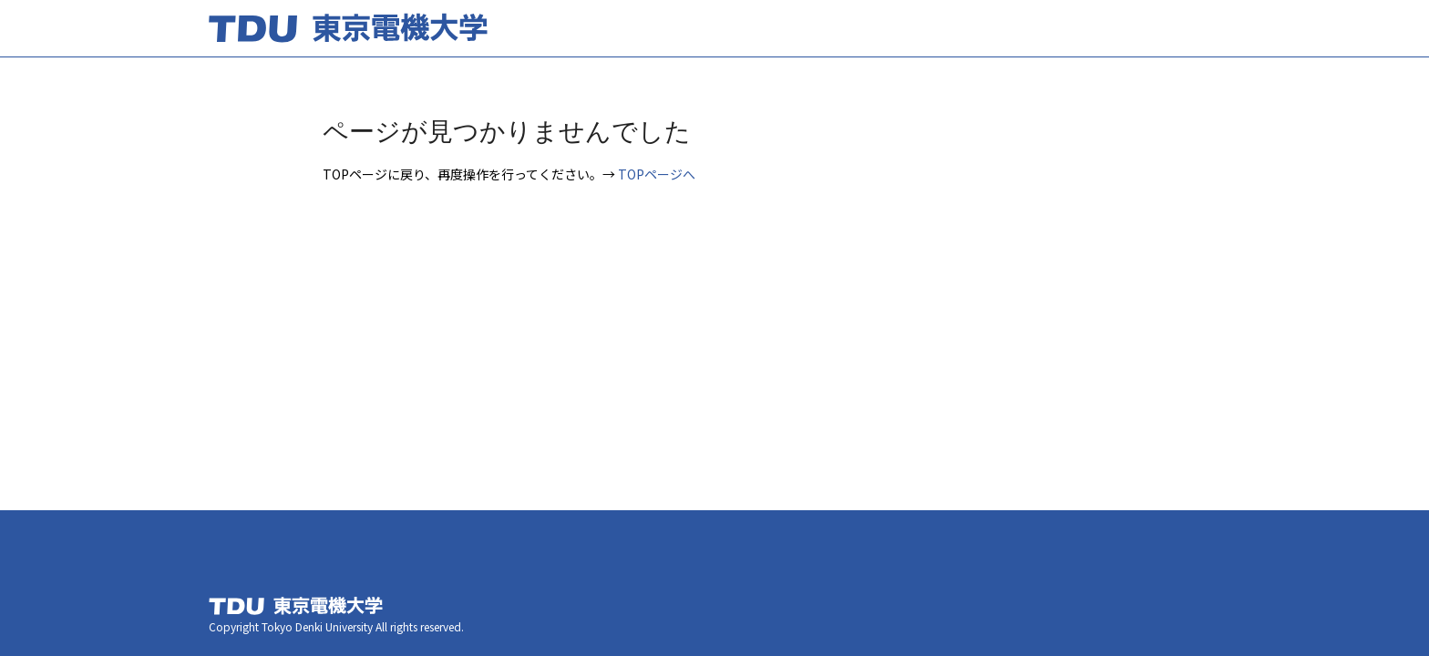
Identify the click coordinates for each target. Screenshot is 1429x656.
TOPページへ (656, 174)
